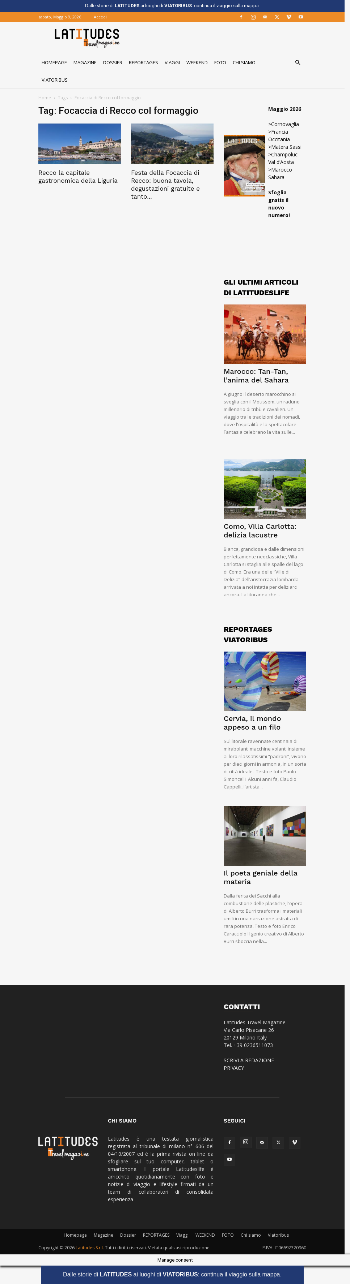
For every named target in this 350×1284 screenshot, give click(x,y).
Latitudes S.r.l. (93, 1248)
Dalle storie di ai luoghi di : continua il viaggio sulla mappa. (175, 1274)
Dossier (115, 62)
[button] (300, 62)
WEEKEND (200, 62)
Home (47, 98)
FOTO (223, 62)
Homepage (57, 62)
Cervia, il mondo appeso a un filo (255, 722)
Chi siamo (247, 62)
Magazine (88, 62)
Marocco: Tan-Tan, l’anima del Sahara (259, 375)
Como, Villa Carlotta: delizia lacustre (263, 530)
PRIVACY (237, 1067)
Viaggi (175, 62)
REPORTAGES (146, 62)
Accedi (103, 17)
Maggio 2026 (287, 108)
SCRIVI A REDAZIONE (252, 1060)
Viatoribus (58, 80)
